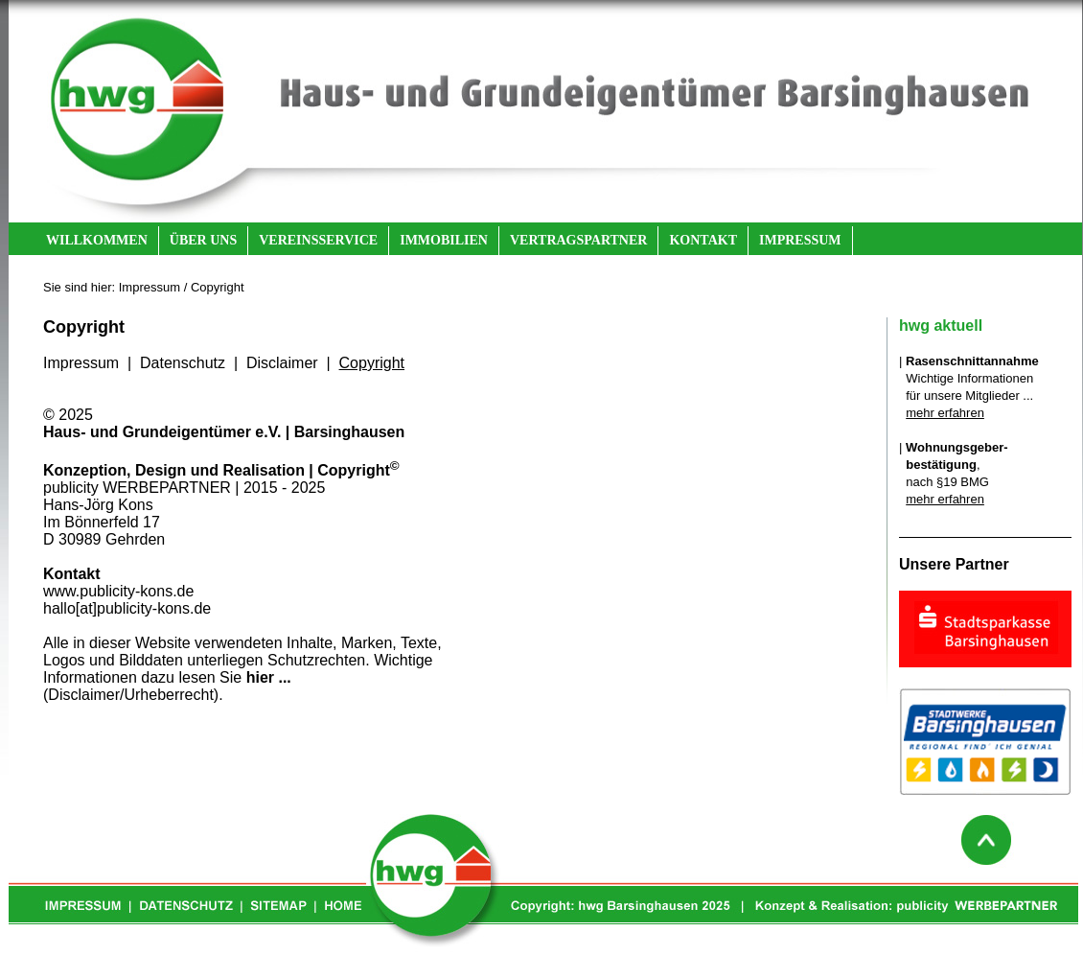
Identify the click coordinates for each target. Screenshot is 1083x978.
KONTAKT (703, 240)
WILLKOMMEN (97, 240)
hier (260, 677)
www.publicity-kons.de (118, 591)
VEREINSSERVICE (318, 240)
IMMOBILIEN (444, 240)
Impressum (81, 363)
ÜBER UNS (203, 240)
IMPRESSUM (800, 240)
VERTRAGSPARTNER (578, 240)
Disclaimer (282, 363)
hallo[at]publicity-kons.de (127, 608)
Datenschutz (182, 363)
